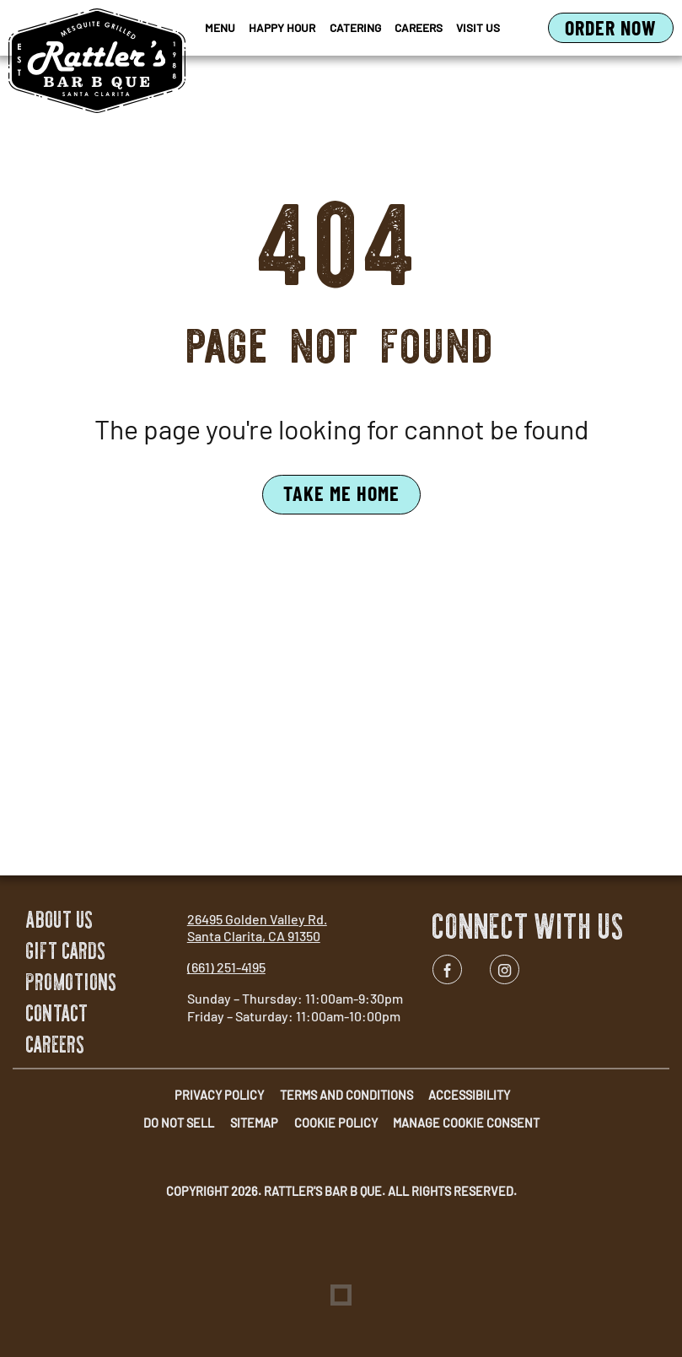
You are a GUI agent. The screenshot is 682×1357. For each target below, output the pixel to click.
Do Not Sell (178, 1123)
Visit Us (478, 27)
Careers (419, 27)
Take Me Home (341, 493)
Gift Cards (66, 951)
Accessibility (469, 1095)
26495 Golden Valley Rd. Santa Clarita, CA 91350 (257, 928)
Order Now (619, 28)
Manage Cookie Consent (466, 1123)
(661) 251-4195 (226, 967)
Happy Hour (282, 27)
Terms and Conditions (346, 1095)
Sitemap (254, 1123)
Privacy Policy (219, 1095)
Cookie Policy (336, 1123)
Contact (57, 1013)
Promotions (71, 982)
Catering (355, 27)
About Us (60, 920)
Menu (220, 27)
